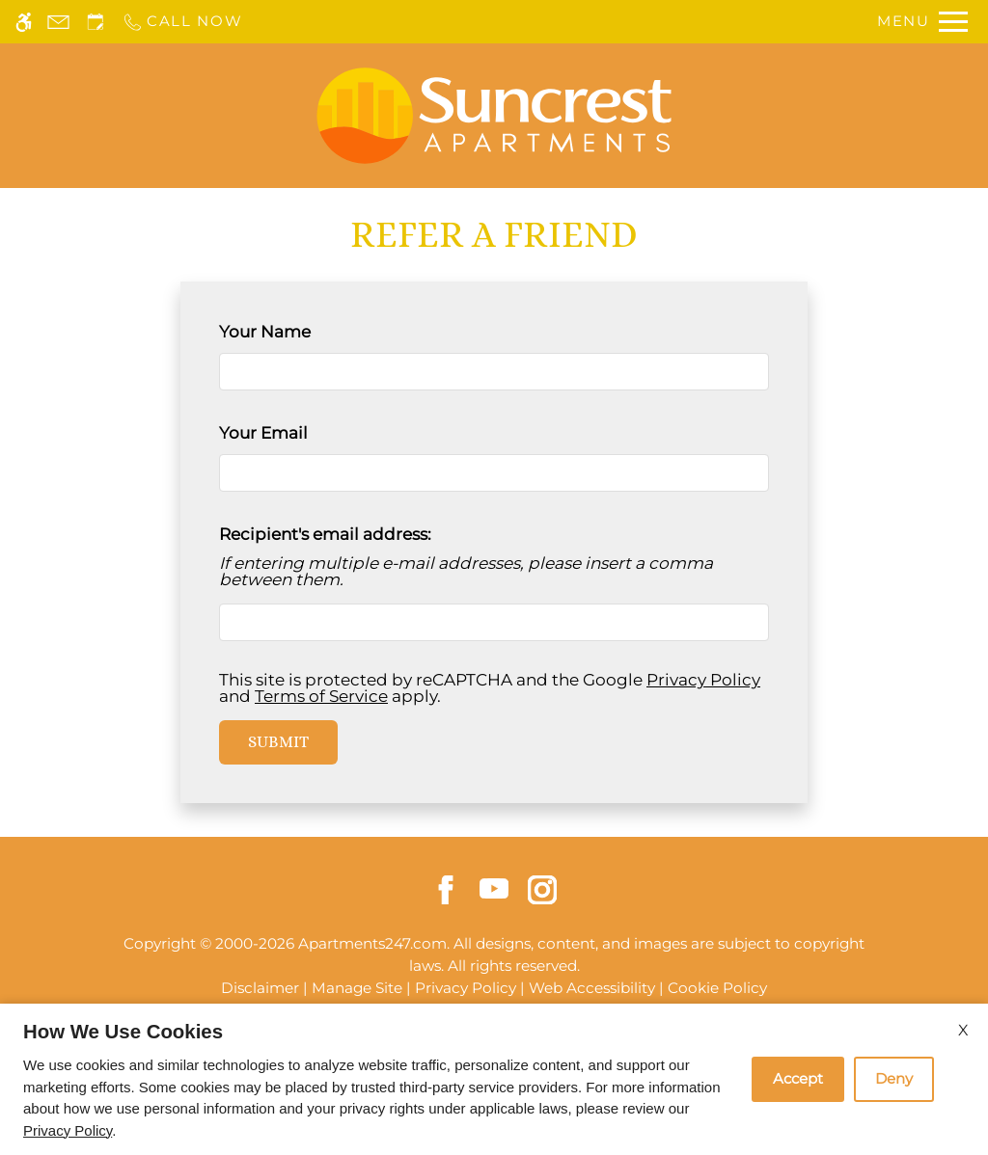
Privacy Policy (703, 679)
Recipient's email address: (325, 534)
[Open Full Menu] (922, 22)
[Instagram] (542, 888)
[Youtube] (494, 887)
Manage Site (357, 988)
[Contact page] (58, 22)
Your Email (299, 433)
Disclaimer (260, 988)
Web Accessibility (592, 988)
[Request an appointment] (95, 22)
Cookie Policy (717, 988)
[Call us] (182, 22)
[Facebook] (446, 888)
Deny (894, 1078)
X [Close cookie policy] (963, 1030)
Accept (798, 1078)
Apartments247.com (372, 943)
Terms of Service (321, 696)
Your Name (300, 331)
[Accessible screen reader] (24, 22)
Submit (278, 741)
